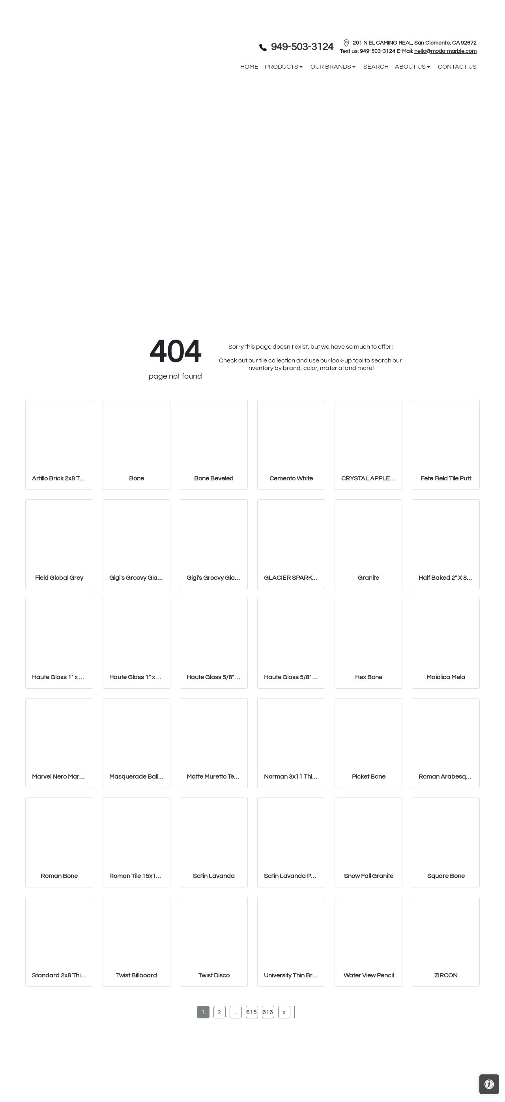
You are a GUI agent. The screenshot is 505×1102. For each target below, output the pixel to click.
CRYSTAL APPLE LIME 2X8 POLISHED (368, 478)
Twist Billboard (136, 975)
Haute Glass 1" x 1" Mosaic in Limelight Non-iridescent (136, 677)
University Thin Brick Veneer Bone (291, 975)
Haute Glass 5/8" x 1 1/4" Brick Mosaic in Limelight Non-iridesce (214, 677)
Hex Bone (368, 677)
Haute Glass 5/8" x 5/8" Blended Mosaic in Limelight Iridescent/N (291, 677)
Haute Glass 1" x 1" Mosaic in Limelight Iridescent (59, 677)
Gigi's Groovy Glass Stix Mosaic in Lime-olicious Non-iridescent (214, 578)
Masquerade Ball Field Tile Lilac (136, 776)
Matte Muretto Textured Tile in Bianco (214, 776)
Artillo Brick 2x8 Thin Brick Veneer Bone (59, 478)
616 (267, 1012)
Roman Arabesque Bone (446, 776)
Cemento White (291, 478)
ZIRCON (446, 975)
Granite (368, 578)
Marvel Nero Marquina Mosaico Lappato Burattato (59, 776)
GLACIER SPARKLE (291, 578)
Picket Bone (368, 776)
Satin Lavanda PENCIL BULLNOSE (291, 876)
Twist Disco (214, 975)
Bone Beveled (214, 478)
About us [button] (411, 67)
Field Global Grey (59, 578)
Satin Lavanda (214, 876)
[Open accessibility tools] (489, 1084)
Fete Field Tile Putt (446, 478)
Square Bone (446, 876)
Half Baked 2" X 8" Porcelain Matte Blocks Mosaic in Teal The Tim (446, 578)
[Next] (284, 1012)
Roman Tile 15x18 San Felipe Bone (136, 876)
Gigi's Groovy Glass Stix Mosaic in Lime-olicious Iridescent (136, 578)
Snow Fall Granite (368, 876)
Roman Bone (59, 876)
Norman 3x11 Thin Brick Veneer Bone (291, 776)
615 (251, 1012)
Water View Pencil (369, 975)
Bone (136, 478)
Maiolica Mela (445, 677)
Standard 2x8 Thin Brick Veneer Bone (59, 975)
